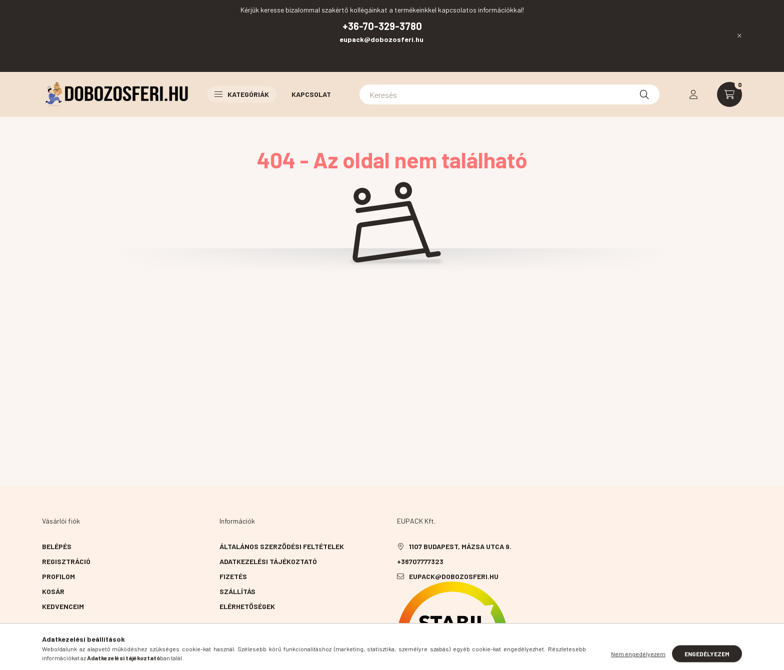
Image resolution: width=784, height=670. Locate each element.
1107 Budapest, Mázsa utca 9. (460, 546)
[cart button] (729, 94)
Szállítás (238, 591)
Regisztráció (66, 561)
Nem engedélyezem (638, 659)
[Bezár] (739, 35)
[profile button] (693, 94)
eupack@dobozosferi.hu (382, 39)
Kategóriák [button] (241, 94)
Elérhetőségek (247, 606)
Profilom (58, 576)
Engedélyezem (707, 659)
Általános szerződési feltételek (282, 546)
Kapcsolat (311, 94)
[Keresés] (510, 94)
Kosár (53, 591)
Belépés (57, 546)
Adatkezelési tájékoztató (268, 561)
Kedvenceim (63, 606)
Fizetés (233, 576)
